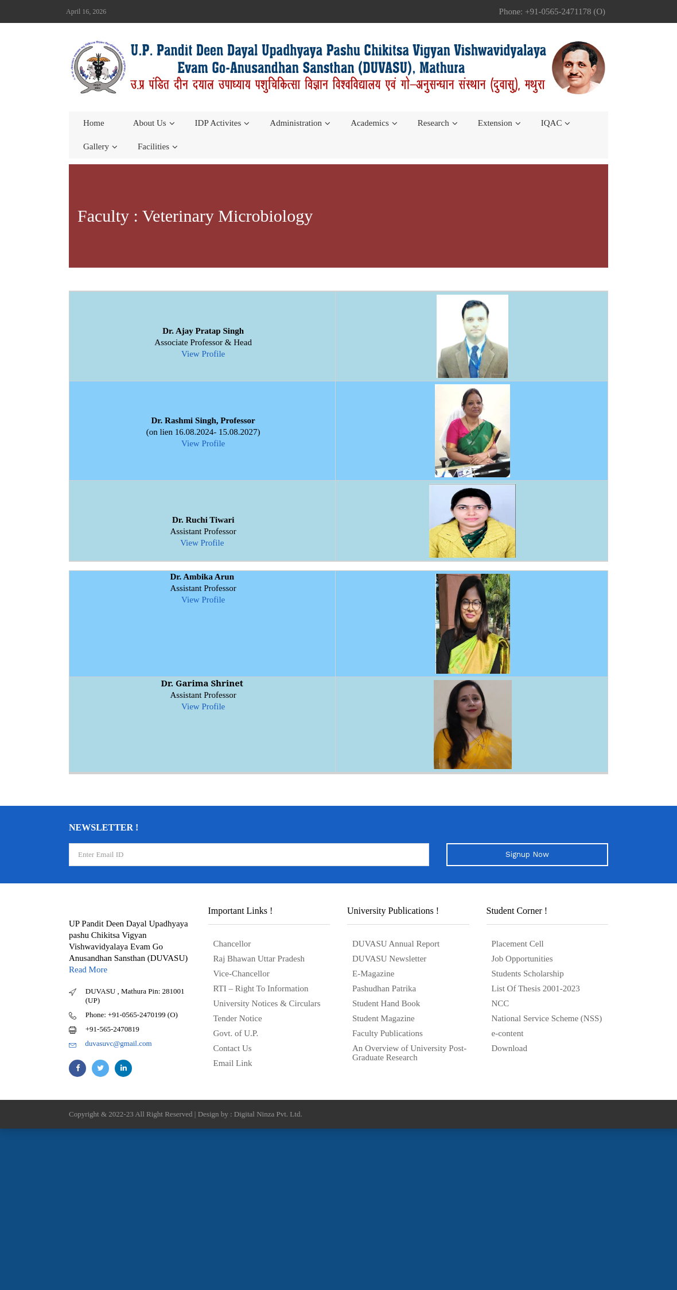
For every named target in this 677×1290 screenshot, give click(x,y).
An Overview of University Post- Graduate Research (409, 1053)
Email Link (232, 1063)
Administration (296, 123)
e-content (508, 1033)
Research (433, 123)
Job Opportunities (522, 958)
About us (149, 123)
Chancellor (232, 943)
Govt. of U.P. (236, 1033)
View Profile (203, 353)
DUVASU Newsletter (389, 958)
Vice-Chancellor (241, 973)
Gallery (96, 146)
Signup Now (527, 854)
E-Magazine (373, 973)
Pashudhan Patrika (384, 988)
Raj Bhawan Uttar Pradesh (259, 958)
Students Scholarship (528, 973)
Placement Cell (518, 943)
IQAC (551, 123)
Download (510, 1048)
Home (93, 123)
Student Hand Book (386, 1003)
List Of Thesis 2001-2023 (536, 988)
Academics (370, 123)
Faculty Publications (387, 1033)
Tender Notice (237, 1018)
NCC (500, 1003)
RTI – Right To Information (261, 988)
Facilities (153, 146)
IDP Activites (218, 123)
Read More (88, 969)
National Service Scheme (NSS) (547, 1018)
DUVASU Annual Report (395, 943)
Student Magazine (383, 1018)
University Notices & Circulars (267, 1003)
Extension (495, 123)
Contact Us (232, 1048)
